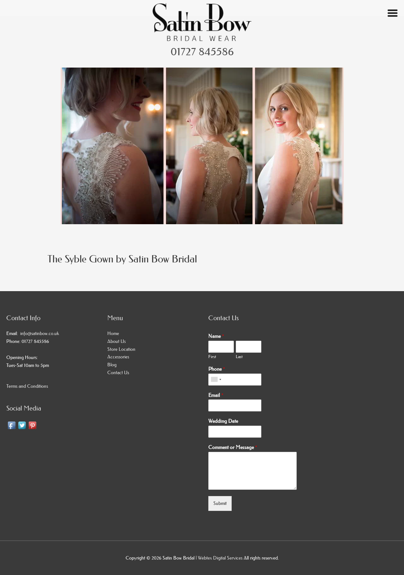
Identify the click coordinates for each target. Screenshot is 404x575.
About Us (116, 341)
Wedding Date (223, 421)
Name (216, 336)
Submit (220, 503)
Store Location (121, 349)
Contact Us (118, 372)
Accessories (118, 357)
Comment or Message (232, 447)
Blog (111, 365)
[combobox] (216, 379)
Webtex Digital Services (221, 558)
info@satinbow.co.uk (38, 333)
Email (215, 395)
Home (113, 333)
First (212, 356)
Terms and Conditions (27, 386)
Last (239, 356)
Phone (216, 369)
